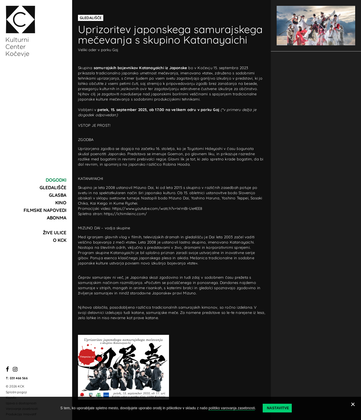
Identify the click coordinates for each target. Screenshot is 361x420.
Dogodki (56, 180)
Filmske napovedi (45, 210)
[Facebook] (7, 369)
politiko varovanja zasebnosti (232, 408)
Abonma (56, 218)
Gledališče (53, 187)
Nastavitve (278, 408)
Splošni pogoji (16, 392)
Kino (60, 202)
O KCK (59, 240)
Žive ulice (54, 232)
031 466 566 (19, 378)
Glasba (57, 195)
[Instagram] (15, 369)
